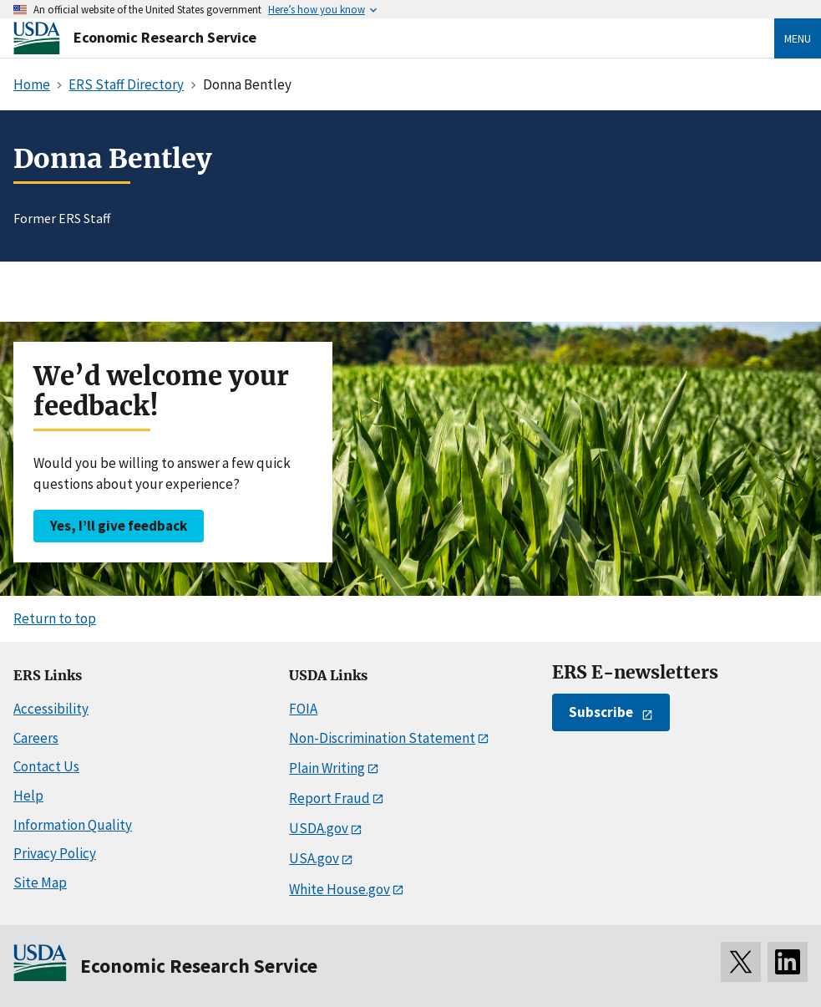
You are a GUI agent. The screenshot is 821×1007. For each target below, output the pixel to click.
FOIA (303, 708)
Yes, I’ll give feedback (118, 525)
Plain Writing (327, 768)
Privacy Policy (54, 853)
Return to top (54, 618)
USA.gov (314, 858)
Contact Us (46, 766)
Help (28, 795)
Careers (35, 738)
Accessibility (51, 708)
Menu (797, 38)
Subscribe (601, 712)
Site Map (40, 882)
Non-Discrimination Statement (382, 738)
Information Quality (72, 825)
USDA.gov (318, 828)
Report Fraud (329, 798)
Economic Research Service (164, 37)
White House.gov (339, 889)
